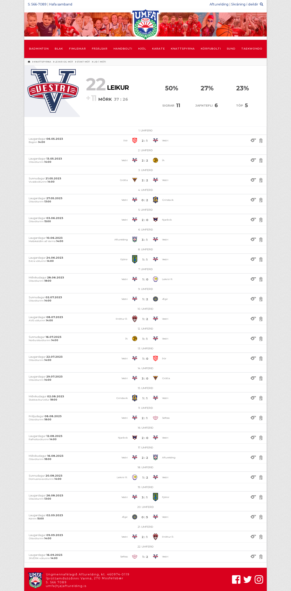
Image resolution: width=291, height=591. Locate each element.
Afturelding (219, 4)
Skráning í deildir (244, 4)
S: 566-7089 (37, 4)
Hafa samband (60, 4)
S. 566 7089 (56, 582)
